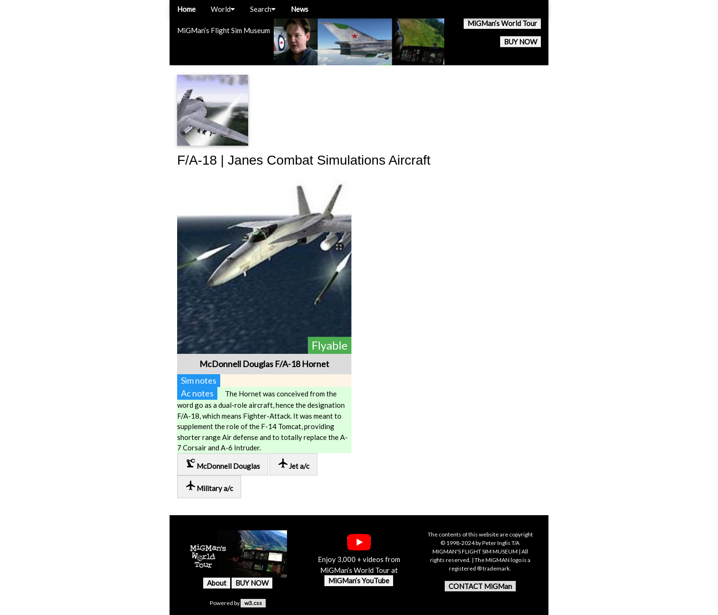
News (299, 9)
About (216, 583)
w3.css (253, 602)
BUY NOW (520, 41)
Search (263, 9)
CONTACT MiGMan (480, 586)
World (223, 9)
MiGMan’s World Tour (502, 23)
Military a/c (209, 486)
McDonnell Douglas (222, 463)
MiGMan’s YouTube (358, 580)
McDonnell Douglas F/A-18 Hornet (264, 364)
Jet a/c (293, 463)
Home (186, 9)
